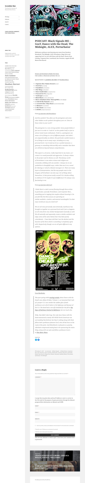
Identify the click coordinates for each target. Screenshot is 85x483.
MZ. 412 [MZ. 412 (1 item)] (12, 93)
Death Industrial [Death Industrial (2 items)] (8, 77)
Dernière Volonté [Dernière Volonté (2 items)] (15, 79)
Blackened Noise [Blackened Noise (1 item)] (12, 67)
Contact (7, 24)
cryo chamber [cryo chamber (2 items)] (10, 73)
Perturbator (70, 354)
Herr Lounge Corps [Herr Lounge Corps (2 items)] (9, 87)
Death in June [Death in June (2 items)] (15, 77)
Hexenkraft (54, 352)
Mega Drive (47, 354)
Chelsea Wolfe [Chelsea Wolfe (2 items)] (8, 72)
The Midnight (44, 355)
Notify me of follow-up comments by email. (47, 429)
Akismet (72, 400)
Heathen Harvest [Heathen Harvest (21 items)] (12, 84)
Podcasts (7, 19)
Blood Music (64, 351)
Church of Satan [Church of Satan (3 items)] (15, 72)
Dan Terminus (41, 352)
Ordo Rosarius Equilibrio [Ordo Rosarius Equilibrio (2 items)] (14, 97)
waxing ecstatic (54, 297)
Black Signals (56, 351)
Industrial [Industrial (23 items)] (9, 90)
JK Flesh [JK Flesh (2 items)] (15, 90)
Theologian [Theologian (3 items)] (7, 107)
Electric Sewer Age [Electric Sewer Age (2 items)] (9, 80)
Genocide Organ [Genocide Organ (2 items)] (8, 82)
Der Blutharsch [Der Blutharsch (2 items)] (8, 79)
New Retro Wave (42, 332)
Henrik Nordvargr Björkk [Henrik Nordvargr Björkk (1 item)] (9, 86)
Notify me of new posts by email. (44, 431)
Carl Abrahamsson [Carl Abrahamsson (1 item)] (8, 70)
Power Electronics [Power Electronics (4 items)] (10, 100)
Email (37, 412)
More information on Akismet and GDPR (51, 402)
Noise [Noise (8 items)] (7, 97)
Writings (7, 16)
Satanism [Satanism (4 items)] (7, 104)
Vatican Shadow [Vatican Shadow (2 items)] (8, 110)
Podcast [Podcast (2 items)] (16, 99)
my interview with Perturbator (47, 113)
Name (37, 406)
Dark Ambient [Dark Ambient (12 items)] (10, 76)
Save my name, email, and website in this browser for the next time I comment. (55, 425)
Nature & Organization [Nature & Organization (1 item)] (8, 95)
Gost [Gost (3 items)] (13, 82)
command (48, 351)
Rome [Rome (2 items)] (16, 102)
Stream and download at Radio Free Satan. (47, 74)
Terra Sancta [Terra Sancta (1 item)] (13, 106)
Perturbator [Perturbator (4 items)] (11, 99)
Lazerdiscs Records (62, 352)
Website (37, 419)
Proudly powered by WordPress (42, 479)
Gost (46, 352)
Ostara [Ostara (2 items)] (6, 99)
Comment (38, 377)
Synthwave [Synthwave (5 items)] (8, 106)
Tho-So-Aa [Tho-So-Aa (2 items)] (13, 107)
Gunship (49, 352)
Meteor (52, 354)
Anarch (6, 22)
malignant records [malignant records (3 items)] (9, 92)
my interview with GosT (45, 185)
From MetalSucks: (40, 293)
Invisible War (10, 6)
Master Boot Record (39, 354)
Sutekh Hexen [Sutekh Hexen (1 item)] (12, 104)
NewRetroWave (64, 80)
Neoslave (57, 354)
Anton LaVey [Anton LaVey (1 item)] (7, 67)
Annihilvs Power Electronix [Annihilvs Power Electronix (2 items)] (10, 65)
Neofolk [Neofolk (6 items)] (15, 95)
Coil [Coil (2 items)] (6, 73)
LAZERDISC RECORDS (51, 80)
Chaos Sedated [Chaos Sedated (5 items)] (15, 70)
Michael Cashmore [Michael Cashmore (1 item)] (8, 93)
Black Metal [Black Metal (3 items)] (8, 69)
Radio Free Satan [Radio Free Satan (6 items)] (10, 102)
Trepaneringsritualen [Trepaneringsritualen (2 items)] (9, 109)
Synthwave (37, 355)
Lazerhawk (69, 352)
